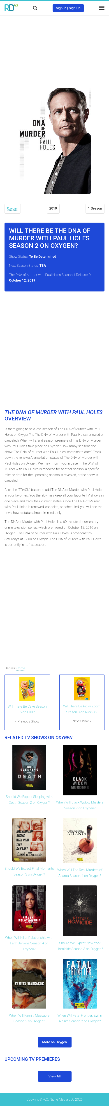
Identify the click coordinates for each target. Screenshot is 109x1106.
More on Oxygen (54, 1042)
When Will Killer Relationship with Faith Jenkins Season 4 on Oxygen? (29, 943)
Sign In (61, 8)
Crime (20, 668)
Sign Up (75, 8)
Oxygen (12, 208)
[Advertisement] (54, 48)
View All (55, 1076)
